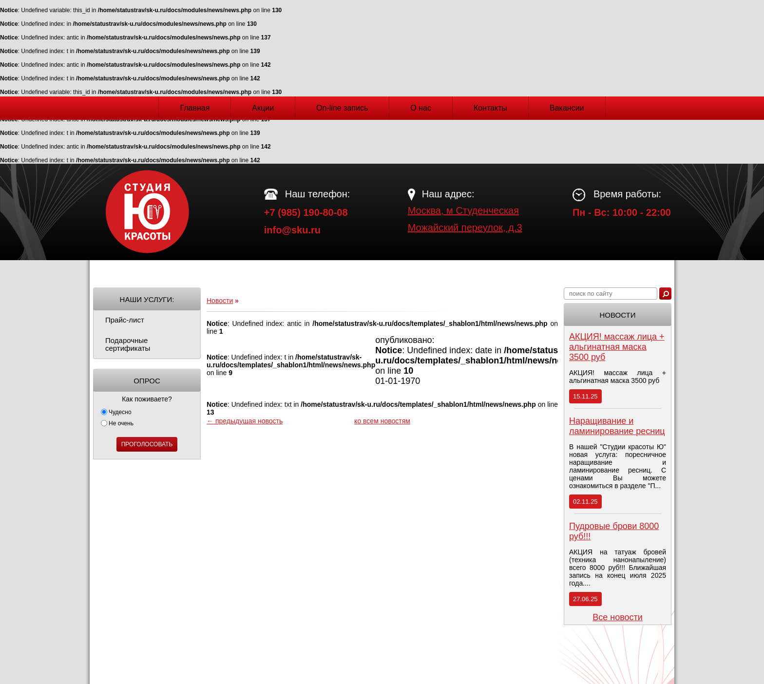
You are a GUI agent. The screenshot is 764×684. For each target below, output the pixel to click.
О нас (420, 108)
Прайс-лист (124, 320)
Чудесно (116, 412)
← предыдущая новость (245, 421)
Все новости (617, 617)
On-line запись (342, 108)
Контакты (490, 108)
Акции (263, 108)
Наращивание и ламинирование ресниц (617, 426)
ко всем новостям (382, 421)
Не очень (117, 423)
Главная (195, 108)
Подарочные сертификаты (127, 344)
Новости (220, 300)
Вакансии (567, 108)
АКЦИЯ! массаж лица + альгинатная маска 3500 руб (617, 347)
